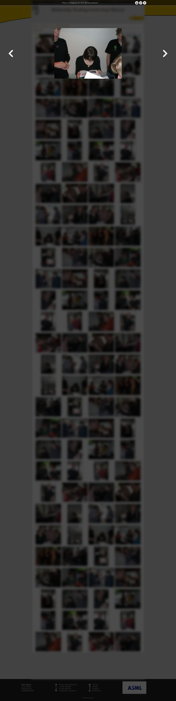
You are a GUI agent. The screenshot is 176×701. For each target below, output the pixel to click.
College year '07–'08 (76, 3)
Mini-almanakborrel (91, 3)
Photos (64, 3)
